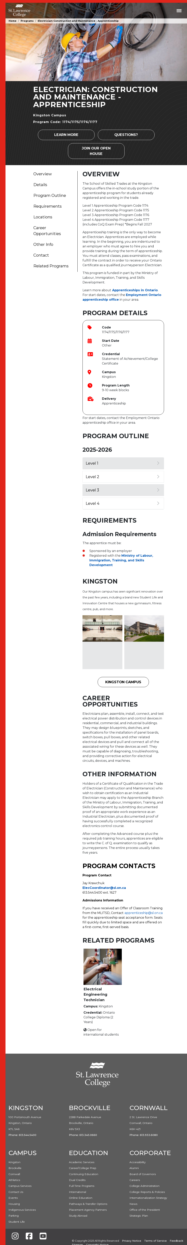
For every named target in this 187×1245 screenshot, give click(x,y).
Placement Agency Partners (88, 1209)
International (77, 1191)
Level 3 (122, 490)
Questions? (126, 135)
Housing (14, 1203)
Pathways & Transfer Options (88, 1203)
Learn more (66, 135)
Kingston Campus (123, 682)
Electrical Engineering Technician (95, 994)
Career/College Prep (82, 1168)
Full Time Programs (81, 1185)
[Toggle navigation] (179, 10)
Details (40, 184)
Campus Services (19, 1185)
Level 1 (122, 463)
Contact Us (15, 1191)
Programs (27, 20)
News (133, 1203)
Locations (42, 217)
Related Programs (51, 266)
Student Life (16, 1221)
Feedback (176, 1240)
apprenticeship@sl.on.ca (144, 913)
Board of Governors (142, 1174)
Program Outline (49, 195)
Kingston (14, 1162)
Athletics (14, 1180)
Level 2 (122, 476)
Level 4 (122, 503)
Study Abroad (78, 1215)
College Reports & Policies (147, 1191)
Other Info (43, 244)
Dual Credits (77, 1180)
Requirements (47, 206)
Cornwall (14, 1174)
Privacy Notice (131, 1240)
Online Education (80, 1197)
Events (13, 1197)
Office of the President (144, 1209)
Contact (41, 255)
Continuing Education (83, 1174)
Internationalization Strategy (148, 1197)
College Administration (144, 1185)
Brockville (14, 1168)
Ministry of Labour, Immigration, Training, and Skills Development (121, 560)
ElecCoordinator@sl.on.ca (104, 888)
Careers (134, 1180)
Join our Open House (96, 151)
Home (12, 20)
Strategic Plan (138, 1215)
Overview (42, 174)
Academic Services (81, 1162)
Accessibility (137, 1162)
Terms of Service (155, 1240)
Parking (13, 1215)
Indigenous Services (22, 1209)
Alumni (134, 1168)
